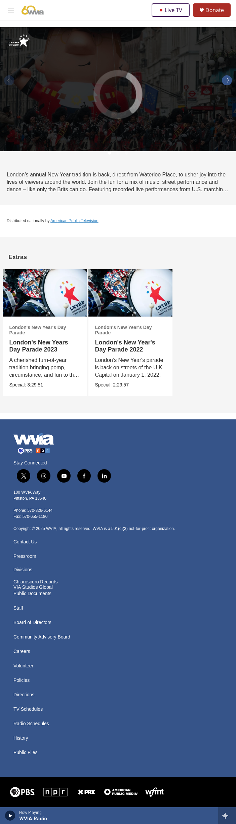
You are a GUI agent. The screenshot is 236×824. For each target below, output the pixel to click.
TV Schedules (28, 709)
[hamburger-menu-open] (11, 10)
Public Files (25, 752)
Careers (21, 651)
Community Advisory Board (41, 637)
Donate (214, 10)
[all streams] (227, 815)
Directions (23, 694)
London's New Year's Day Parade (37, 330)
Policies (21, 680)
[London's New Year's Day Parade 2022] (130, 293)
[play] (10, 815)
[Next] (227, 80)
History (20, 738)
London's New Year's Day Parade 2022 (125, 346)
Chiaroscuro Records (35, 581)
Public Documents (32, 593)
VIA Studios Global (33, 587)
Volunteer (23, 665)
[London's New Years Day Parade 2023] (45, 293)
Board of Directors (32, 622)
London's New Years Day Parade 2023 (38, 346)
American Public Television (74, 220)
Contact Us (25, 541)
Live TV (170, 10)
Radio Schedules (31, 723)
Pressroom (24, 556)
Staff (18, 608)
